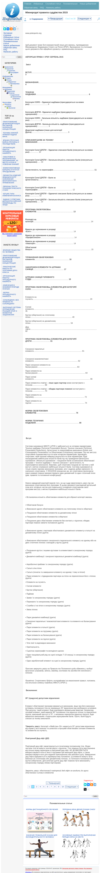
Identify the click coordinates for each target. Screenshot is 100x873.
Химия (8, 106)
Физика (17, 98)
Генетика (11, 71)
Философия (7, 102)
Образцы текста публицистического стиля (12, 188)
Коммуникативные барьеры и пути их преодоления (11, 170)
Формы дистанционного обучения (42, 809)
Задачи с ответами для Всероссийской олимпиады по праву (12, 202)
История (7, 78)
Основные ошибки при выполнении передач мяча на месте (79, 836)
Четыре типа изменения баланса (12, 195)
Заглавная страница (7, 34)
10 (63, 787)
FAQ (5, 50)
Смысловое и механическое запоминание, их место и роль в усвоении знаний (11, 160)
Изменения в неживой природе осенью (11, 287)
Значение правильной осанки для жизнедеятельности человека (41, 836)
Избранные (38, 4)
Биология (9, 69)
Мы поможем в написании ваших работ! (12, 234)
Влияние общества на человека (11, 251)
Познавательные (70, 4)
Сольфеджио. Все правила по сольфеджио (11, 302)
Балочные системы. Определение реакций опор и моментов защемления (12, 311)
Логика (9, 80)
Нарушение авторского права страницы (72, 868)
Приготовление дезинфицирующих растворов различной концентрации (11, 125)
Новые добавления (11, 46)
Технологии (16, 97)
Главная (27, 4)
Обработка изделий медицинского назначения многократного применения (12, 179)
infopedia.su (28, 872)
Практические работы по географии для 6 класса (10, 269)
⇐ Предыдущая (55, 19)
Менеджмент (7, 87)
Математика (14, 84)
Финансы (7, 104)
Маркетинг (12, 82)
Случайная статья (11, 39)
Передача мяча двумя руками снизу (78, 809)
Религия (11, 93)
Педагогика (10, 91)
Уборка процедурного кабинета (9, 294)
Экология (11, 108)
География (14, 72)
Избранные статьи (11, 37)
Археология (8, 67)
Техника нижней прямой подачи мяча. (10, 134)
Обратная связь (10, 48)
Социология (14, 95)
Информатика (8, 76)
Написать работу (10, 52)
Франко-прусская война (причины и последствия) (11, 142)
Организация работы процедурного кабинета (9, 150)
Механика (8, 89)
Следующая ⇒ (84, 19)
